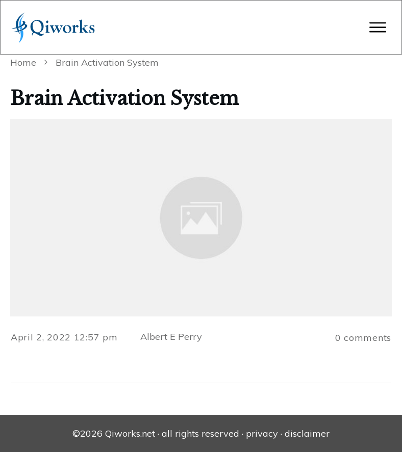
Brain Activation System (124, 98)
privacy (262, 433)
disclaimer (307, 433)
